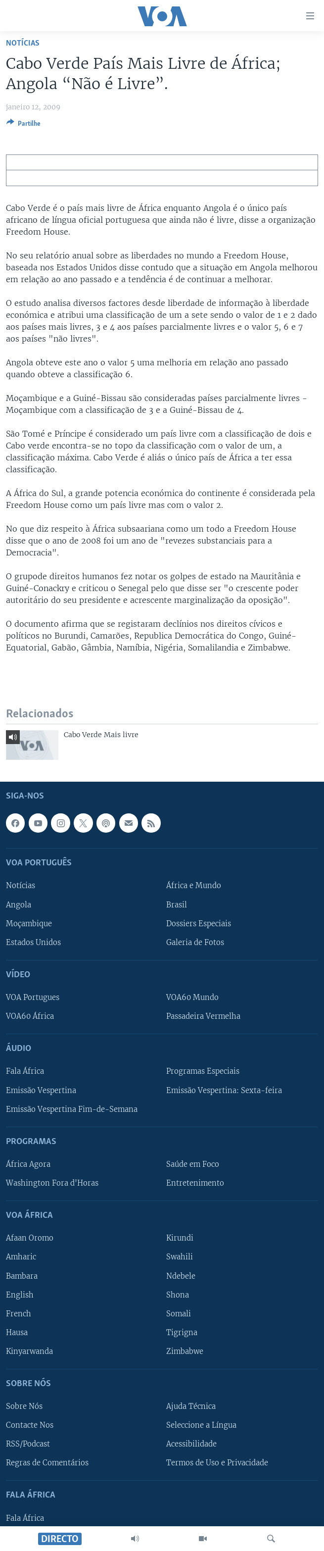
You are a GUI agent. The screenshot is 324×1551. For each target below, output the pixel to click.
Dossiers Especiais (198, 923)
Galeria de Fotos (195, 942)
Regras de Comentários (47, 1462)
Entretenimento (195, 1183)
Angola (18, 904)
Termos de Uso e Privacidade (217, 1462)
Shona (177, 1294)
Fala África (25, 1071)
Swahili (179, 1256)
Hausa (17, 1332)
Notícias (23, 43)
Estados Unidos (33, 942)
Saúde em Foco (192, 1164)
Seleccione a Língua (201, 1425)
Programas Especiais (202, 1071)
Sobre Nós (24, 1406)
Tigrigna (181, 1332)
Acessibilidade (191, 1444)
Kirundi (179, 1238)
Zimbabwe (184, 1351)
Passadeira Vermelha (203, 1016)
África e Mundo (193, 885)
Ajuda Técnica (191, 1406)
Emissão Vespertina (41, 1090)
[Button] (23, 125)
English (20, 1294)
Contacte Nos (29, 1425)
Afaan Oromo (29, 1238)
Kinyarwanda (29, 1351)
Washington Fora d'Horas (52, 1183)
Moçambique (29, 923)
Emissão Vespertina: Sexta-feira (224, 1090)
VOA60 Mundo (192, 997)
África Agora (28, 1164)
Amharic (21, 1256)
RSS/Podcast (28, 1444)
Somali (178, 1313)
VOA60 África (30, 1016)
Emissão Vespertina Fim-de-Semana (72, 1108)
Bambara (22, 1275)
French (18, 1313)
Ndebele (180, 1275)
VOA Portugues (32, 997)
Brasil (176, 904)
